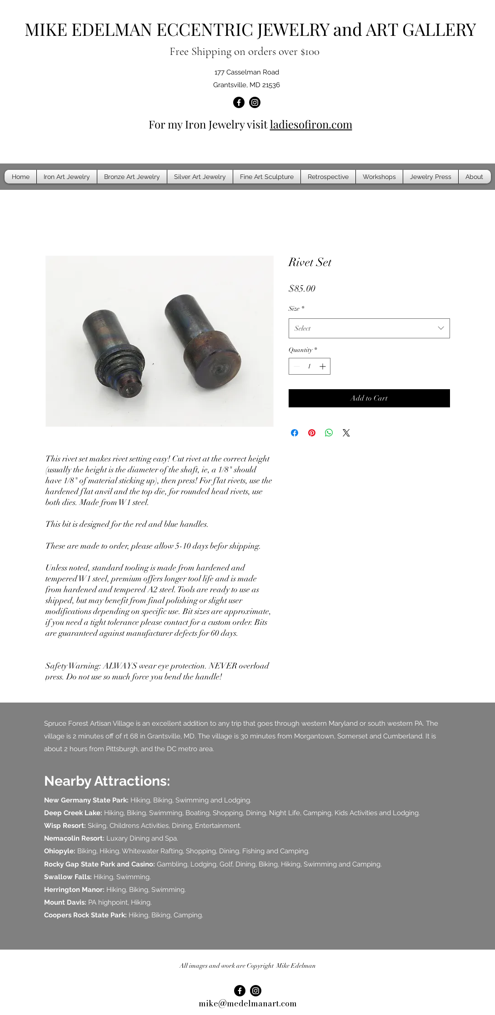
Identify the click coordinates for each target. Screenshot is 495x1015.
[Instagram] (254, 102)
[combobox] (369, 328)
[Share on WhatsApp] (329, 432)
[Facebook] (239, 102)
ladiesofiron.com (311, 124)
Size (296, 308)
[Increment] (323, 366)
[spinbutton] (309, 366)
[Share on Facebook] (294, 432)
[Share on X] (346, 432)
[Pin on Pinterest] (311, 432)
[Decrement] (295, 366)
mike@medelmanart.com (248, 1003)
